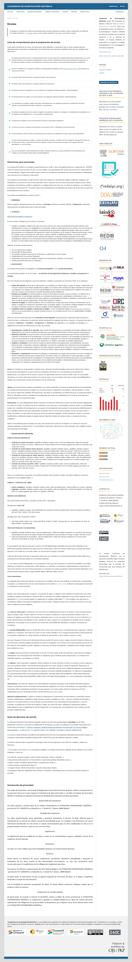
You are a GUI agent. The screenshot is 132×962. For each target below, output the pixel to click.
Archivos (20, 12)
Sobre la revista (52, 12)
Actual (10, 12)
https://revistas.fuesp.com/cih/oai (111, 576)
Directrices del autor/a (70, 69)
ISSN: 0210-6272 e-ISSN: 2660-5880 (111, 56)
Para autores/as (104, 477)
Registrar (59, 33)
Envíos (74, 12)
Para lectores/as (104, 473)
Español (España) (105, 70)
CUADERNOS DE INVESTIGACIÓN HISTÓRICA (29, 6)
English (101, 73)
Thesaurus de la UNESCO (81, 309)
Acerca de (84, 12)
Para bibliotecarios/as (106, 480)
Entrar (122, 6)
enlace (113, 102)
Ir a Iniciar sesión (31, 33)
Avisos (65, 12)
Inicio (9, 18)
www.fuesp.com (105, 52)
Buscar (119, 12)
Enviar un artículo (109, 82)
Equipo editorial (35, 12)
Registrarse (113, 6)
